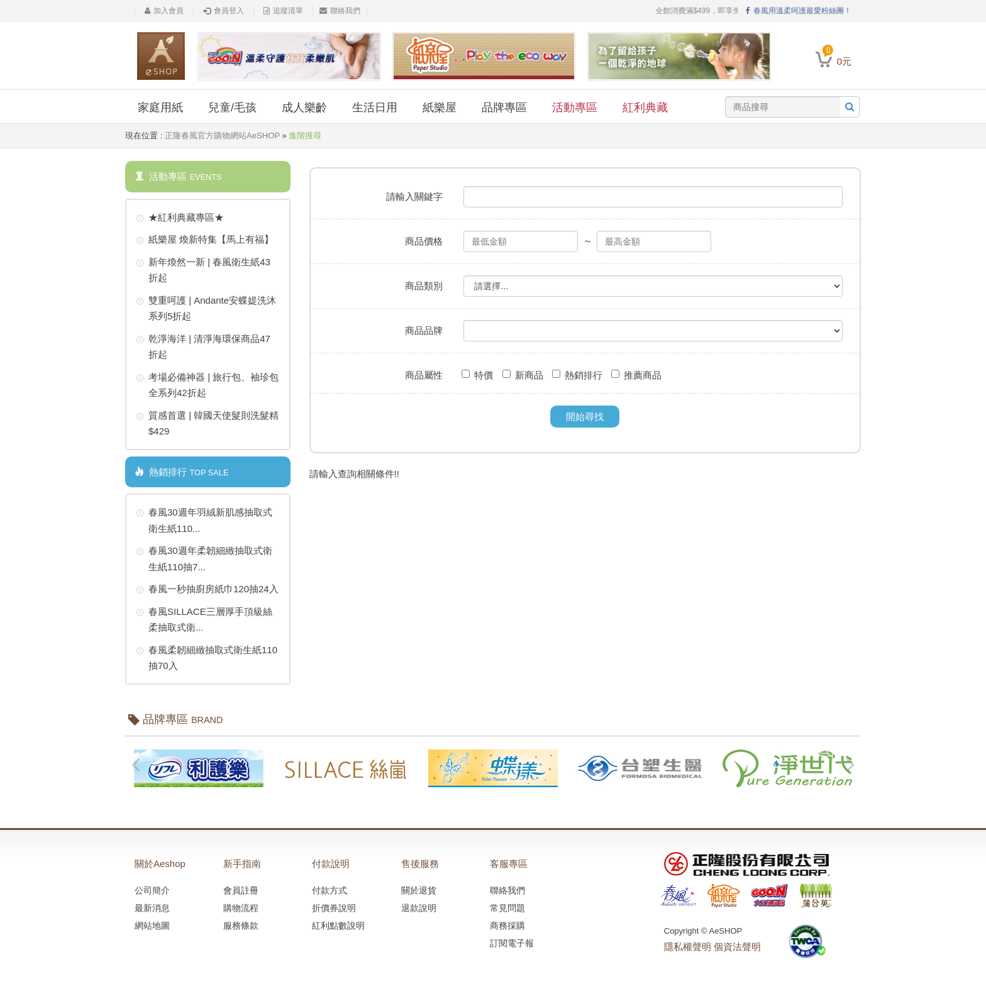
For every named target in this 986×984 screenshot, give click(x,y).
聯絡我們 (339, 10)
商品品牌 (424, 330)
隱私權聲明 (687, 946)
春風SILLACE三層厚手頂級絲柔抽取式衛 (204, 618)
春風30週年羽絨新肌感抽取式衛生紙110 (204, 519)
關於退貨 (418, 890)
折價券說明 (334, 908)
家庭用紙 (160, 107)
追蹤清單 (283, 10)
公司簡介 (152, 890)
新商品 (522, 375)
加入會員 (164, 10)
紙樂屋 (440, 107)
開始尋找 (585, 416)
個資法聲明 (737, 946)
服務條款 (240, 925)
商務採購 (507, 925)
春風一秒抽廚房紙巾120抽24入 (207, 590)
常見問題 (507, 908)
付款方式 (329, 890)
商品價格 (424, 241)
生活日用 (374, 107)
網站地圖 (152, 925)
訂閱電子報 (512, 943)
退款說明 (418, 908)
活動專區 (574, 107)
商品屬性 (424, 375)
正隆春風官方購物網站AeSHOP (222, 135)
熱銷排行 (577, 375)
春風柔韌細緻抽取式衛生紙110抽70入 (206, 657)
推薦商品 (636, 375)
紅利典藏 (645, 107)
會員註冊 (240, 890)
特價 (477, 375)
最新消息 (152, 908)
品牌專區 (504, 107)
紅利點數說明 (338, 925)
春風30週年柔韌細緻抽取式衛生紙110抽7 (204, 557)
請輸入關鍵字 (414, 196)
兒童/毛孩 (232, 107)
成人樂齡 (304, 107)
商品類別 (424, 285)
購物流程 (240, 908)
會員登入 (223, 10)
